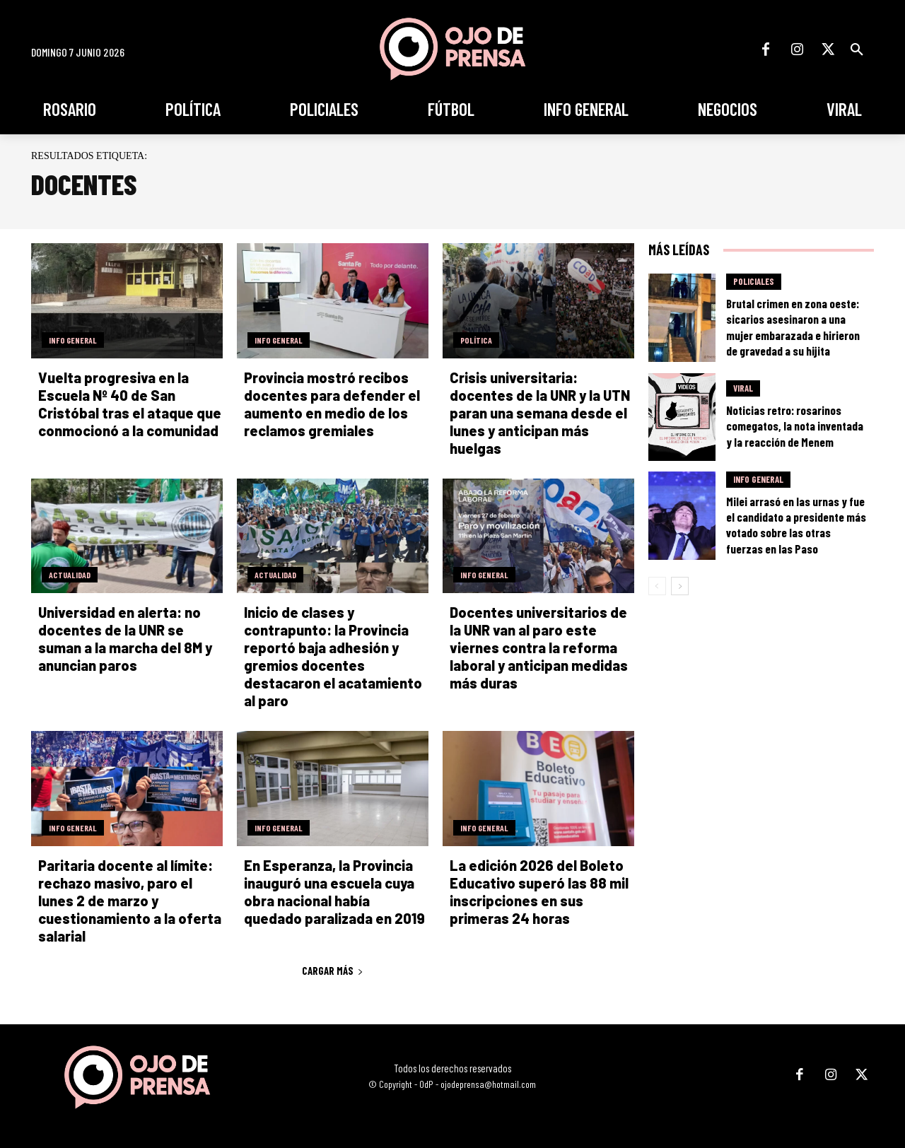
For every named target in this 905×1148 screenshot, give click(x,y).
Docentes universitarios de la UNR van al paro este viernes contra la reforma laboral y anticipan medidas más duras (539, 647)
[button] (857, 49)
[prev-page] (657, 586)
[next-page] (680, 586)
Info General (73, 340)
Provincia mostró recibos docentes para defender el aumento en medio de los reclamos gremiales (332, 404)
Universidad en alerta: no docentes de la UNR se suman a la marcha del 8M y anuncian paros (125, 639)
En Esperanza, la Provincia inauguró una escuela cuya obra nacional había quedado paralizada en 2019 (334, 892)
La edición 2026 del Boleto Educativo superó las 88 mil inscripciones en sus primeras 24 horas (539, 892)
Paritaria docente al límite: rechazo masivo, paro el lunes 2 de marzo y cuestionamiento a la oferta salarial (129, 900)
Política (476, 340)
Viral (743, 388)
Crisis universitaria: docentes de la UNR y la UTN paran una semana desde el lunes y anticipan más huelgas (540, 413)
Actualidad (69, 575)
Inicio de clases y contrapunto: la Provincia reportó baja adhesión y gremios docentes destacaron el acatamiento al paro (333, 656)
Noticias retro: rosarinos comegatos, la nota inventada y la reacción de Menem (794, 425)
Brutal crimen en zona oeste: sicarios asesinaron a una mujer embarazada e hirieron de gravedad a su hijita (793, 326)
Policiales (753, 281)
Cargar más (332, 970)
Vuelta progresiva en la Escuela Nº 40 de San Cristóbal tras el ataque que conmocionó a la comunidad (129, 404)
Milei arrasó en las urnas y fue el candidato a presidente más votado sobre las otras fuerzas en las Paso (796, 524)
